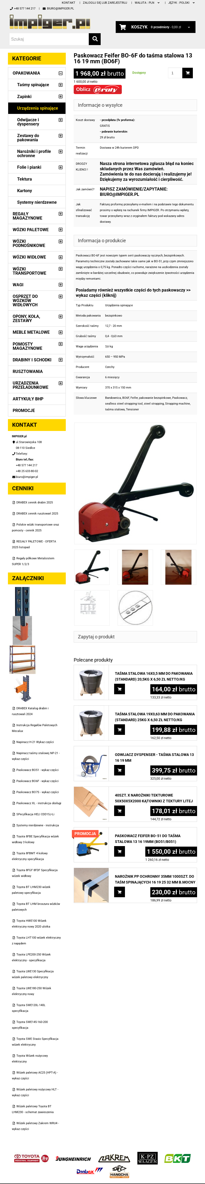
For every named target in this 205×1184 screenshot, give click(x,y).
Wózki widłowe (29, 257)
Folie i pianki (29, 167)
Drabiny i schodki (32, 359)
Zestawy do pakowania (28, 137)
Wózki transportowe (29, 271)
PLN (147, 2)
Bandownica (113, 398)
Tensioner (132, 409)
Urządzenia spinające (37, 108)
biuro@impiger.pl (58, 8)
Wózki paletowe (31, 229)
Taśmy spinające (33, 84)
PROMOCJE (24, 410)
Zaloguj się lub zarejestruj (105, 2)
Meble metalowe (31, 332)
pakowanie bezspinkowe (155, 398)
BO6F (125, 398)
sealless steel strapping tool (124, 403)
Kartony (24, 190)
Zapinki (24, 96)
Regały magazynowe (27, 216)
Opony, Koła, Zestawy (26, 318)
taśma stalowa (115, 409)
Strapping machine (177, 403)
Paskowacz (179, 398)
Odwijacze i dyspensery (28, 122)
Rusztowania (28, 371)
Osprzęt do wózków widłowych (25, 300)
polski (181, 2)
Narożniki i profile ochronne (34, 153)
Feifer (134, 398)
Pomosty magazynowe (27, 346)
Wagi (18, 284)
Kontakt (68, 2)
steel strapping (154, 403)
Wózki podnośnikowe (29, 243)
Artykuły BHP (28, 398)
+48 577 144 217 (22, 8)
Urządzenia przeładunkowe (30, 385)
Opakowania (26, 73)
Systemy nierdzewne (37, 202)
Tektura (24, 179)
